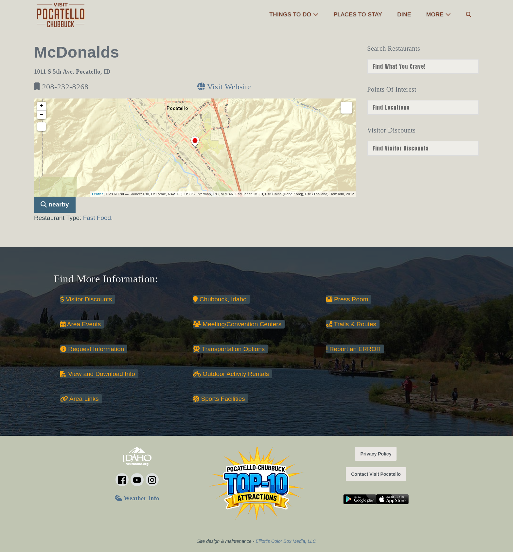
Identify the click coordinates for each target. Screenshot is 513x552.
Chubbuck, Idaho (219, 299)
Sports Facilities (219, 398)
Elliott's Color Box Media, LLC (286, 541)
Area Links (79, 398)
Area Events (80, 324)
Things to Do (293, 14)
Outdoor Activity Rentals (231, 373)
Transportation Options (229, 349)
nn (423, 66)
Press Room (347, 299)
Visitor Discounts (86, 299)
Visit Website (224, 86)
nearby (55, 204)
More (438, 14)
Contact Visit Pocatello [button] (375, 474)
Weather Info (137, 498)
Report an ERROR (353, 349)
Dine (404, 14)
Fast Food (97, 217)
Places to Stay (358, 14)
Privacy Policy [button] (375, 453)
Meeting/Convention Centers (237, 324)
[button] (468, 15)
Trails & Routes (351, 324)
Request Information (92, 349)
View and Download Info (97, 373)
